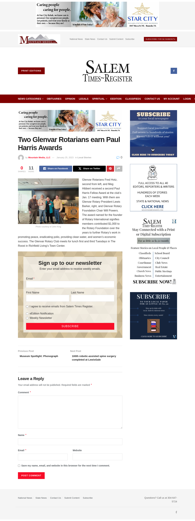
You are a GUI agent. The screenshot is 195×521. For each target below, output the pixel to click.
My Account (172, 98)
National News (76, 39)
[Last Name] (92, 298)
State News (90, 39)
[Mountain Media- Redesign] (153, 187)
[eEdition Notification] (27, 314)
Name (22, 436)
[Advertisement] (153, 367)
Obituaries (54, 98)
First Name (32, 293)
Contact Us (102, 39)
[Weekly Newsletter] (27, 319)
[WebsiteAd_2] (153, 315)
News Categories (29, 98)
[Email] (70, 284)
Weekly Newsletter (41, 318)
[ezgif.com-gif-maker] (153, 133)
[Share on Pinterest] (110, 169)
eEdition (116, 98)
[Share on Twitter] (89, 169)
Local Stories (84, 157)
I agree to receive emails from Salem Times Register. (61, 306)
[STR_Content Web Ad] (153, 251)
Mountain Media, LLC (39, 157)
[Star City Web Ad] (97, 15)
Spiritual (98, 98)
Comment (24, 393)
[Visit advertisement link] (39, 39)
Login (187, 98)
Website (77, 451)
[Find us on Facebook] (174, 71)
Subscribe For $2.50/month (160, 39)
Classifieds (133, 98)
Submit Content (116, 39)
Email (29, 279)
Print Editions (31, 70)
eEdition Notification (41, 314)
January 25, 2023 (65, 157)
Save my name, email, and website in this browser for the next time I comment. (65, 467)
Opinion (70, 98)
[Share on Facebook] (55, 169)
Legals (84, 98)
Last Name (77, 293)
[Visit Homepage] (108, 71)
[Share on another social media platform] (118, 169)
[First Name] (47, 298)
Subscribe (129, 39)
